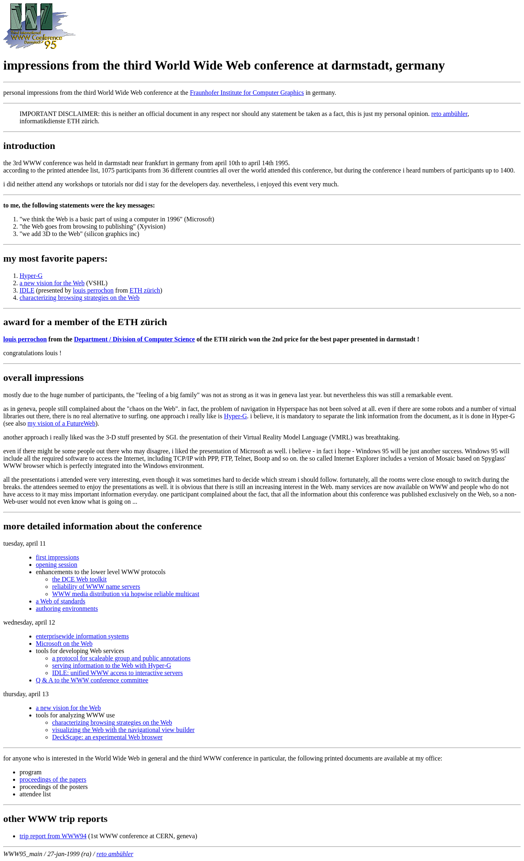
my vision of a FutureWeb (62, 423)
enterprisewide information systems (82, 636)
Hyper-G (31, 275)
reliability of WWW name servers (96, 586)
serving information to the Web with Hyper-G (111, 665)
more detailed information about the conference (102, 526)
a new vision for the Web (52, 283)
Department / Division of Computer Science (134, 339)
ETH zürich (144, 290)
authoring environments (67, 608)
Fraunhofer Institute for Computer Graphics (247, 92)
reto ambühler (449, 113)
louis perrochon (93, 290)
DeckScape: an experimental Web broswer (107, 737)
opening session (56, 564)
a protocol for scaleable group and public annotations (121, 658)
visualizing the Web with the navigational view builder (123, 729)
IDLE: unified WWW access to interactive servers (117, 672)
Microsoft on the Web (64, 643)
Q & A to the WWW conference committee (92, 680)
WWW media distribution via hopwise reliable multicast (125, 593)
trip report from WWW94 (53, 836)
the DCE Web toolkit (79, 579)
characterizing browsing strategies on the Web (80, 297)
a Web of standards (61, 601)
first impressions (57, 557)
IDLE (27, 290)
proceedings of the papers (53, 779)
